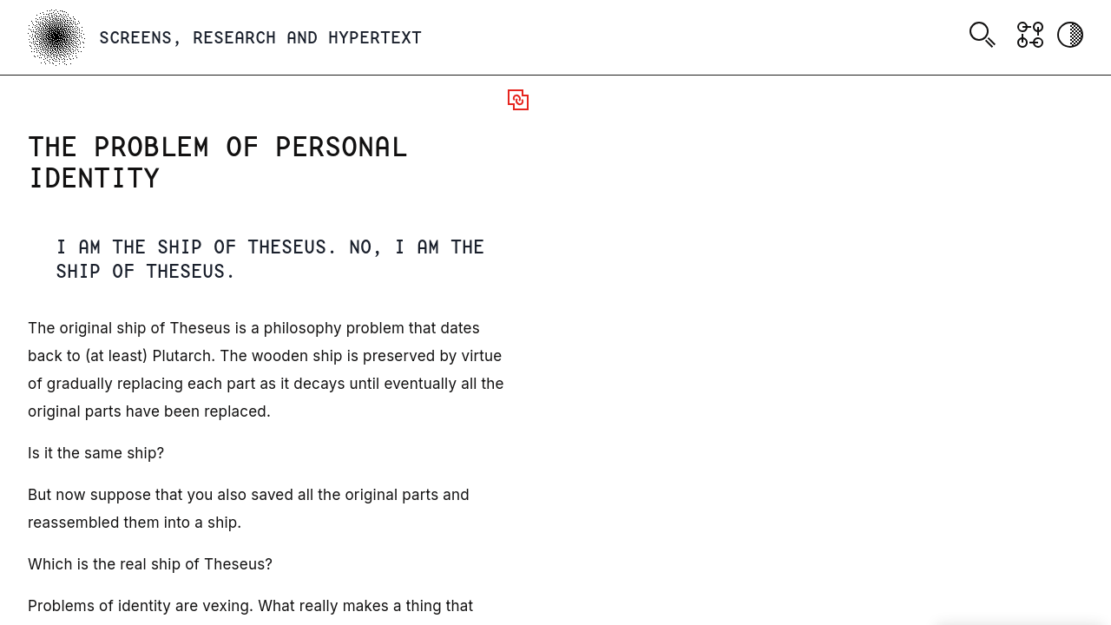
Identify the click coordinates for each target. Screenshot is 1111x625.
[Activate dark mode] (1070, 35)
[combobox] (985, 37)
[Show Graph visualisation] (1030, 35)
